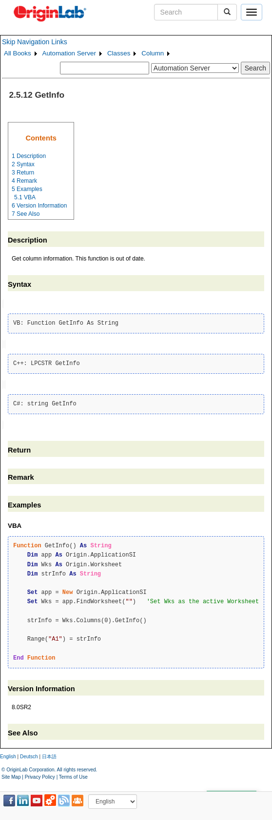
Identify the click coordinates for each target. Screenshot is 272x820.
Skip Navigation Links (34, 42)
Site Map (10, 774)
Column (152, 53)
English (8, 754)
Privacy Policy (40, 774)
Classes (118, 53)
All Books (17, 53)
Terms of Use (73, 774)
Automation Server (69, 53)
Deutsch (29, 754)
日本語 (49, 754)
